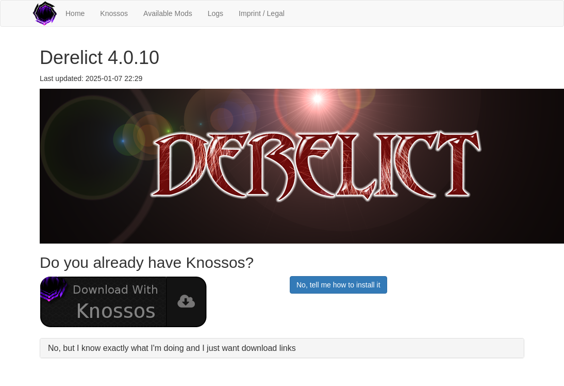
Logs (215, 13)
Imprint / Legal (262, 13)
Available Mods (167, 13)
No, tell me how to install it (338, 285)
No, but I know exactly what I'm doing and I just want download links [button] (172, 348)
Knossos (114, 13)
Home (75, 13)
